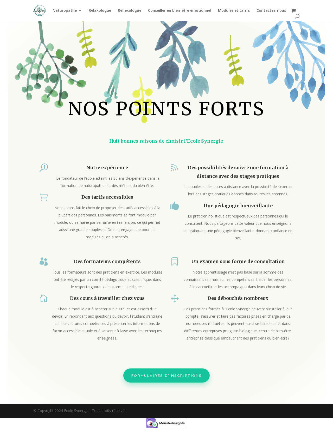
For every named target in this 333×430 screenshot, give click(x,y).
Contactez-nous (271, 11)
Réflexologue (129, 11)
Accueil (39, 11)
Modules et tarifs (234, 11)
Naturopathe (65, 11)
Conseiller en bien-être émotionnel (179, 11)
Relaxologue (100, 11)
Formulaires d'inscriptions (166, 369)
